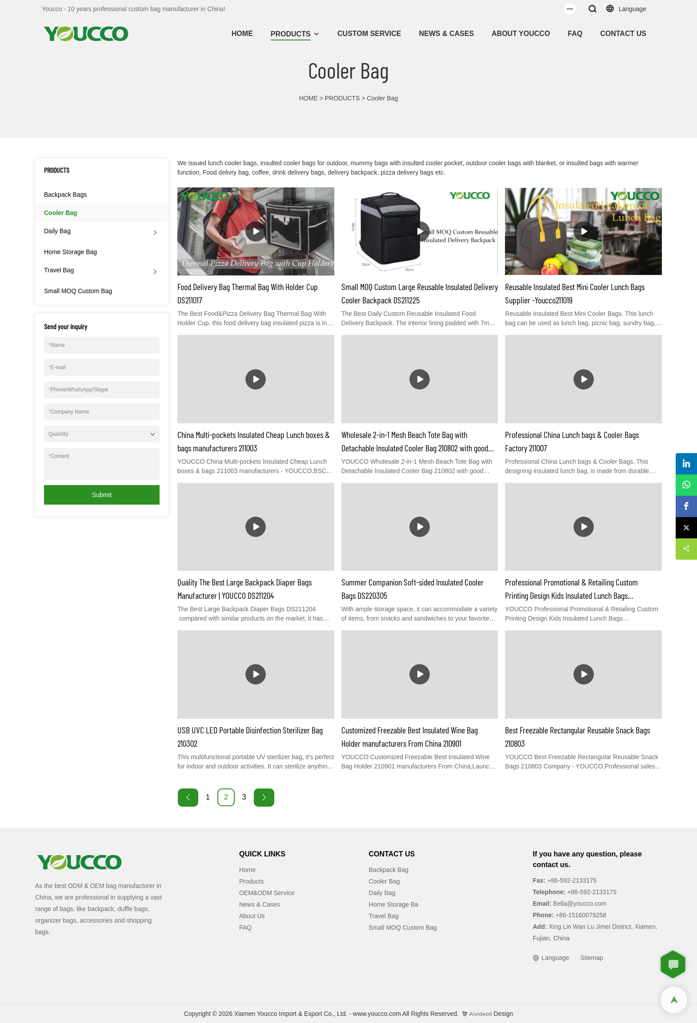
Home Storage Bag (70, 251)
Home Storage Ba (393, 904)
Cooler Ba (383, 881)
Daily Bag (57, 231)
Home (247, 869)
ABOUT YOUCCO (521, 33)
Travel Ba (382, 916)
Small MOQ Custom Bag (78, 291)
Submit (102, 494)
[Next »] (264, 797)
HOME (242, 33)
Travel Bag (59, 270)
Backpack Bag (389, 869)
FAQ (575, 33)
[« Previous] (188, 797)
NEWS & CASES (446, 33)
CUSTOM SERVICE (369, 33)
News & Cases (259, 904)
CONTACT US (623, 33)
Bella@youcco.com (578, 903)
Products (251, 881)
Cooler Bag (382, 98)
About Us (252, 916)
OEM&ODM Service (266, 892)
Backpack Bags (65, 194)
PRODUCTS (291, 34)
